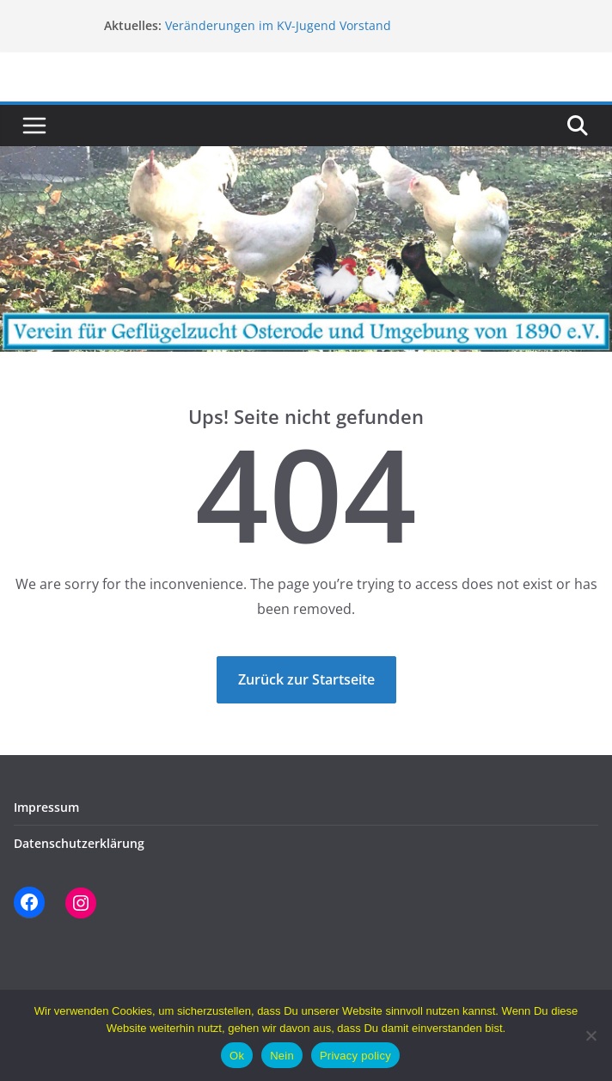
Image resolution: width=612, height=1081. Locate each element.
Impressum (46, 807)
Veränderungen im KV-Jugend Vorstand (278, 25)
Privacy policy (355, 1055)
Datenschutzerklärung (79, 843)
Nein (282, 1055)
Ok (237, 1055)
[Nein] (590, 1035)
